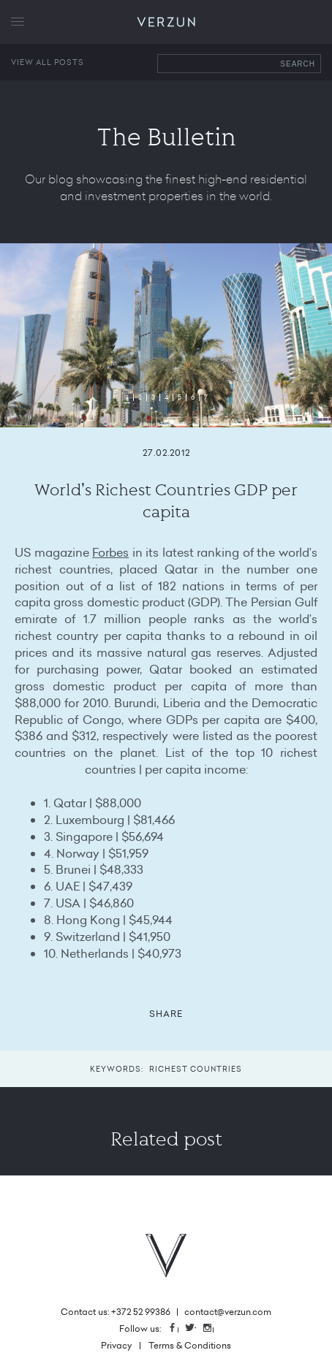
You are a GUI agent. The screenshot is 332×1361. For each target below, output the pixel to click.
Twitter (195, 1328)
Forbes (110, 552)
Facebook (177, 1328)
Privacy (116, 1345)
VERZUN (166, 22)
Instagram (213, 1328)
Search (297, 64)
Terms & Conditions (189, 1345)
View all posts (47, 62)
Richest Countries (195, 1069)
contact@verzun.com (227, 1311)
